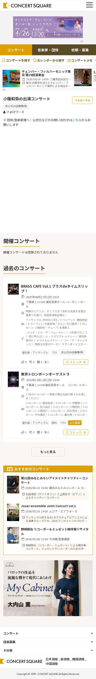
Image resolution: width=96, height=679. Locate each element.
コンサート (16, 49)
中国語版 (52, 663)
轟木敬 (68, 414)
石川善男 (72, 323)
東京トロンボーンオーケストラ (45, 374)
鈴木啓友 (72, 410)
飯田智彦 (48, 403)
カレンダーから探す (49, 60)
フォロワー (13, 112)
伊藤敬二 (77, 403)
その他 (7, 650)
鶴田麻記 (82, 320)
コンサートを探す (16, 60)
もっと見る (48, 451)
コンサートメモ (80, 60)
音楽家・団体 (48, 49)
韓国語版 (78, 659)
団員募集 (9, 642)
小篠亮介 (42, 410)
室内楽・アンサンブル (35, 352)
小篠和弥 (40, 327)
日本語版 (52, 659)
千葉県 (30, 302)
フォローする (82, 100)
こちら (76, 120)
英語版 (65, 659)
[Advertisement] (48, 179)
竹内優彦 (40, 414)
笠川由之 (45, 407)
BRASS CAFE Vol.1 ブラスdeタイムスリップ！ (54, 288)
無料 (54, 422)
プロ (54, 352)
